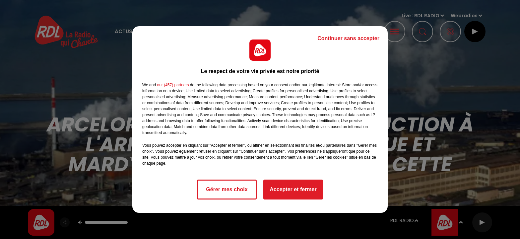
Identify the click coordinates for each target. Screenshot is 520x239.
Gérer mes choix (226, 189)
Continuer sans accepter (348, 38)
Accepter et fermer (293, 189)
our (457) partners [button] (173, 85)
